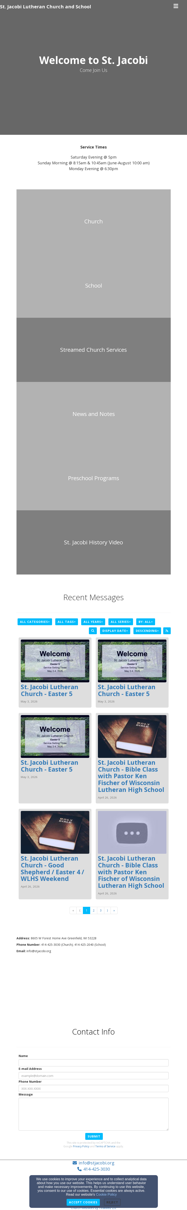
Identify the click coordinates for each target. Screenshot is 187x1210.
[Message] (94, 1114)
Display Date (115, 631)
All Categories (35, 622)
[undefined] (93, 221)
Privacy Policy (81, 1146)
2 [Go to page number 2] (93, 910)
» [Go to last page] (114, 910)
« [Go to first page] (73, 910)
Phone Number (30, 1081)
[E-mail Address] (94, 1075)
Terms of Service (105, 1146)
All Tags (67, 622)
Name (23, 1056)
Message (26, 1094)
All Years (93, 622)
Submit (94, 1136)
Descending (147, 631)
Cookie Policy (106, 1194)
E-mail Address (30, 1069)
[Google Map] (93, 987)
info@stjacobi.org (96, 1163)
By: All (146, 622)
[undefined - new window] (93, 350)
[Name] (94, 1062)
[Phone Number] (94, 1088)
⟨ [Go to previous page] (79, 910)
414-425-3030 (96, 1169)
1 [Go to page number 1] (86, 910)
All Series (121, 622)
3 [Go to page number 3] (101, 910)
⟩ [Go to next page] (107, 910)
